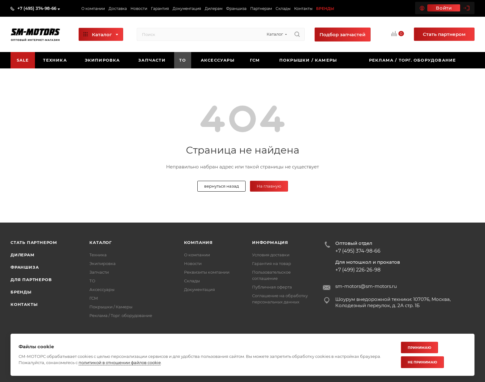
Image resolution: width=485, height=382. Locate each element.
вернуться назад (221, 186)
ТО (92, 280)
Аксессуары (101, 289)
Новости (193, 263)
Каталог (100, 242)
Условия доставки (271, 254)
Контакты (24, 304)
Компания (198, 242)
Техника (98, 254)
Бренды (21, 291)
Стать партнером (34, 242)
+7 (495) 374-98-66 (36, 8)
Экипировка (102, 263)
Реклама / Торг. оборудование (120, 315)
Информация (270, 242)
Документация (199, 289)
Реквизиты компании (207, 272)
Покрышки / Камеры (110, 306)
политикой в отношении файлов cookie (120, 362)
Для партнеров (31, 279)
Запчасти (99, 272)
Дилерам (23, 254)
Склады (192, 280)
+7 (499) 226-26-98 (357, 269)
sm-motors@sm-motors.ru (366, 286)
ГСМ (93, 298)
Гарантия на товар (271, 263)
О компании (197, 254)
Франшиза (25, 267)
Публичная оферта (272, 286)
